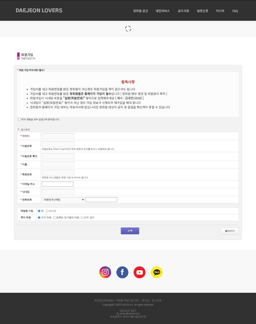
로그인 (145, 300)
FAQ (235, 11)
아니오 (51, 210)
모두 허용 (44, 217)
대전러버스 (163, 11)
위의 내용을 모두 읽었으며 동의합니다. (39, 119)
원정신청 (202, 11)
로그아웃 (156, 300)
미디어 (220, 11)
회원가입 (27, 54)
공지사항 (183, 11)
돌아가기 (230, 230)
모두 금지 (87, 217)
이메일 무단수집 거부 (127, 300)
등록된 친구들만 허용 (66, 217)
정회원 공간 (140, 11)
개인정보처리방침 (103, 300)
